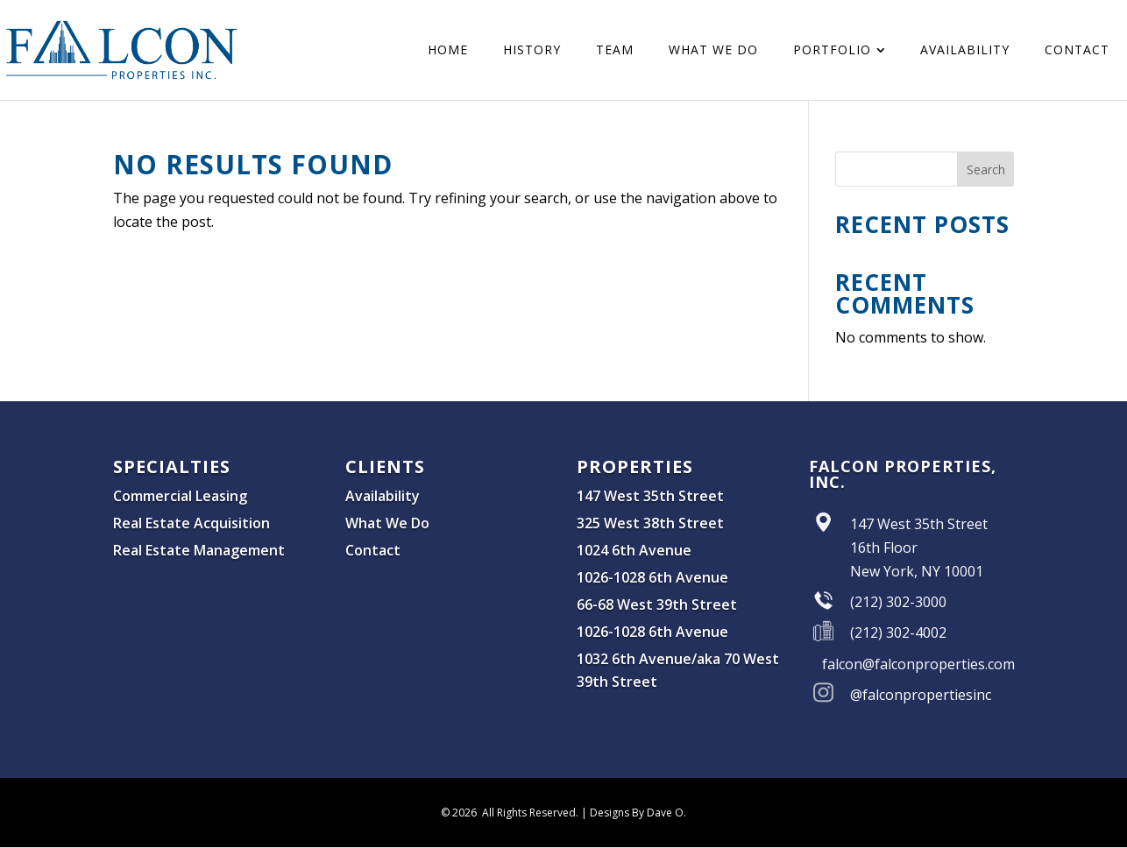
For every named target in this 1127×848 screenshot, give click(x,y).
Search (986, 169)
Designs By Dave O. (638, 812)
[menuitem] (448, 50)
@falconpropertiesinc (920, 694)
